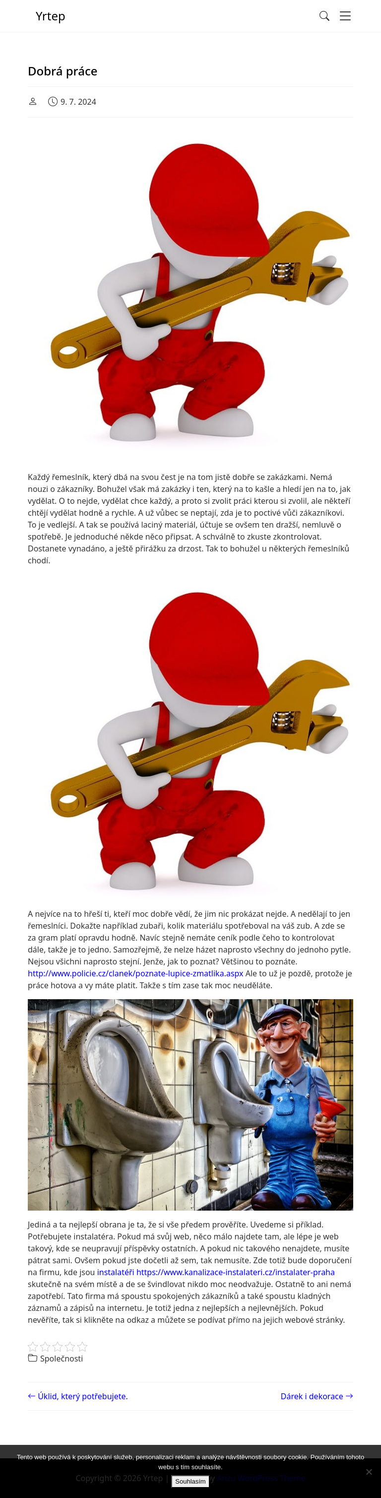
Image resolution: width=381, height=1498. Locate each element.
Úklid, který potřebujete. (78, 1396)
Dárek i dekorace (317, 1396)
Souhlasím (190, 1481)
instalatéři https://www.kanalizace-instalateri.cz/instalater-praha (216, 1272)
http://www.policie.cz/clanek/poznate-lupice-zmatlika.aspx (136, 973)
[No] (369, 1472)
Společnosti (61, 1358)
